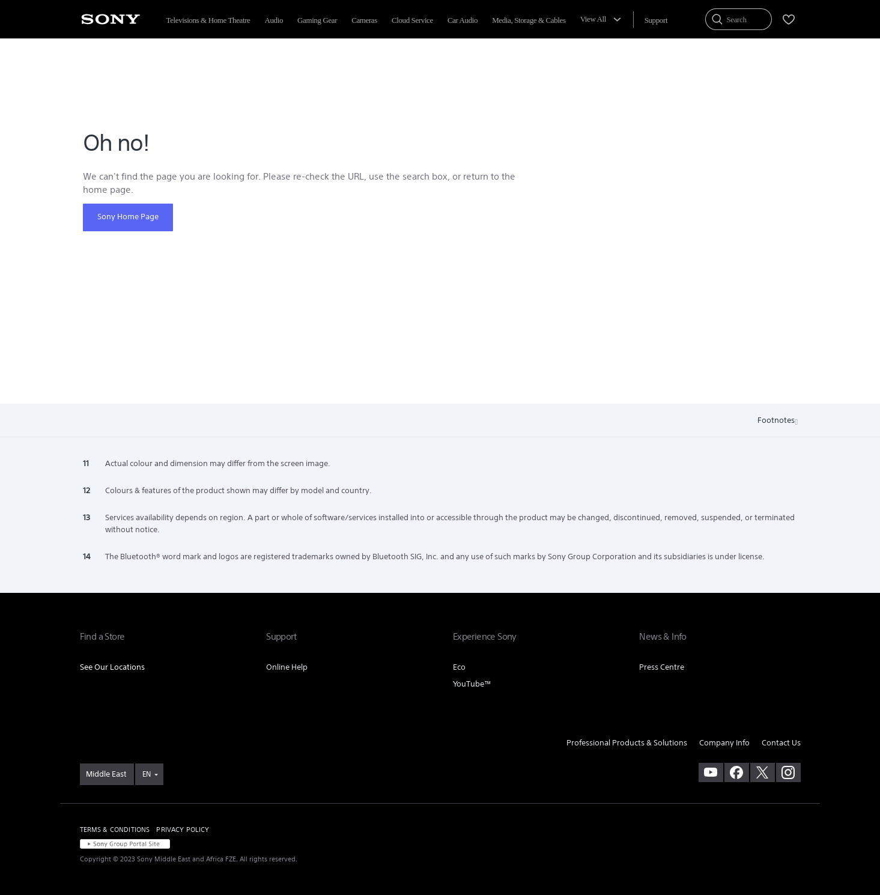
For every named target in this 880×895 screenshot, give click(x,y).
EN (146, 774)
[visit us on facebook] (736, 772)
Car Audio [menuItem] (463, 20)
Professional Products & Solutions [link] (626, 743)
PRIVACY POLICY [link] (182, 829)
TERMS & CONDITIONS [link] (115, 829)
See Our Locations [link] (112, 667)
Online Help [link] (287, 667)
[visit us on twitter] (762, 772)
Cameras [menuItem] (364, 20)
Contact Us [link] (781, 743)
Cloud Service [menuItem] (412, 20)
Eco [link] (459, 667)
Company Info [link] (724, 743)
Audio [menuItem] (273, 20)
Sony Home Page (128, 216)
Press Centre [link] (661, 667)
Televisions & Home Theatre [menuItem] (208, 20)
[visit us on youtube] (711, 772)
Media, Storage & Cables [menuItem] (528, 20)
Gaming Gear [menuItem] (317, 20)
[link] (107, 774)
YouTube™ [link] (472, 684)
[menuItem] (656, 20)
